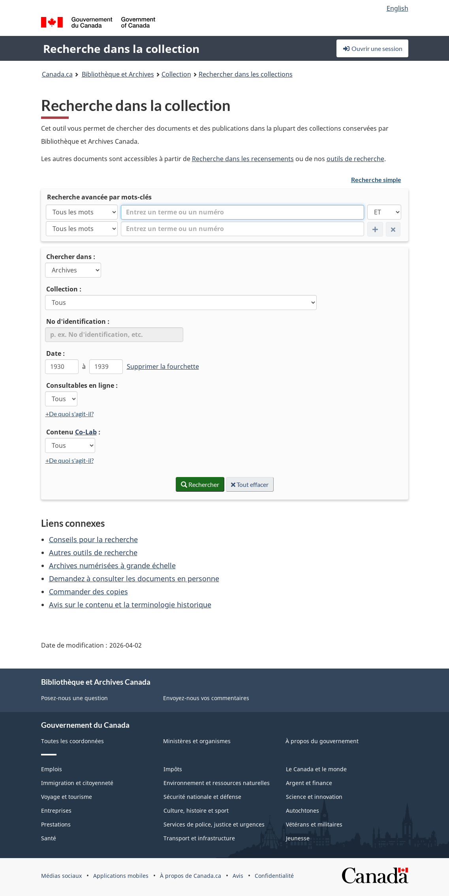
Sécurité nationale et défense (202, 796)
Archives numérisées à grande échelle (112, 565)
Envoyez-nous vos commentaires (206, 698)
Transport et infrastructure (199, 838)
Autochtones (302, 810)
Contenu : (73, 432)
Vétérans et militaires (314, 824)
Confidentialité (274, 875)
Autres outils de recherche (93, 552)
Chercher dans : (70, 256)
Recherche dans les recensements (243, 158)
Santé (48, 838)
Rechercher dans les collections (246, 74)
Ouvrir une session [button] (372, 48)
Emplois (51, 769)
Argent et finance (309, 783)
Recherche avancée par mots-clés (99, 197)
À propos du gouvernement (322, 741)
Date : (55, 353)
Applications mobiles (120, 875)
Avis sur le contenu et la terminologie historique (130, 604)
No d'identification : (77, 321)
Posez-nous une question (74, 698)
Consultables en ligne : (82, 385)
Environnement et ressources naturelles (216, 783)
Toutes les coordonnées (72, 741)
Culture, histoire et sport (196, 810)
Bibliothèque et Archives (118, 74)
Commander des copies (88, 591)
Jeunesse (298, 838)
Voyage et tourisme (66, 796)
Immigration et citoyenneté (77, 783)
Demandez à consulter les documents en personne (134, 578)
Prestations (56, 824)
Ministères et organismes (197, 741)
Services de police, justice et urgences (214, 824)
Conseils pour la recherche (93, 539)
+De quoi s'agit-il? (69, 413)
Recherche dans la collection (121, 48)
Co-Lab (86, 432)
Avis (238, 875)
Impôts (172, 769)
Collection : (63, 289)
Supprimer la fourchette (163, 366)
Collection (176, 74)
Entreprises (56, 810)
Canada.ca (57, 74)
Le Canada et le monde (316, 769)
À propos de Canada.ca (190, 875)
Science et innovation (314, 796)
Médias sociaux (61, 875)
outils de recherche (355, 158)
